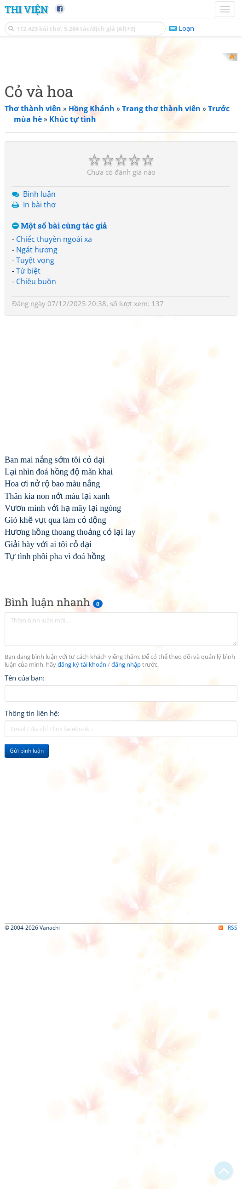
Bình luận (39, 314)
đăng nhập (126, 785)
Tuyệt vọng (35, 381)
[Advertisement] (121, 117)
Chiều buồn (36, 401)
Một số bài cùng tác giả (59, 346)
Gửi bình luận (27, 871)
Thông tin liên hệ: (32, 833)
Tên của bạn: (25, 798)
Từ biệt (28, 391)
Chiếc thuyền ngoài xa (54, 359)
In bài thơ (39, 325)
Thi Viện (26, 9)
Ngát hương (37, 370)
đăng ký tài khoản (82, 785)
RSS (228, 1181)
